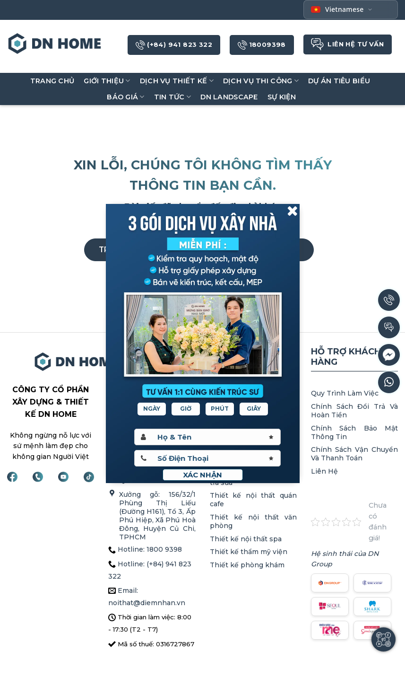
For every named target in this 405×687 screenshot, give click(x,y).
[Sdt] (207, 458)
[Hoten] (207, 437)
